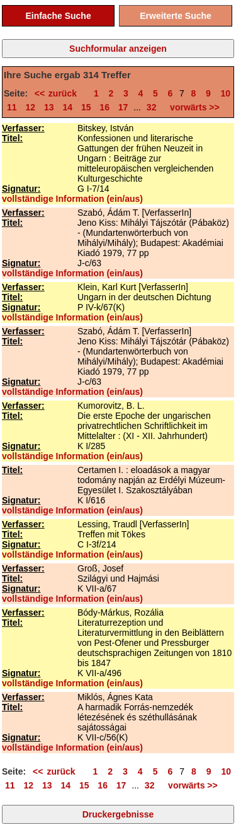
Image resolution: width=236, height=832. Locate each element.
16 (104, 107)
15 (86, 107)
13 (49, 107)
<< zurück (59, 93)
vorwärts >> (192, 107)
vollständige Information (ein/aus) (72, 199)
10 (226, 93)
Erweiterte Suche (175, 16)
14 (67, 107)
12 (30, 107)
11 (12, 107)
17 (123, 107)
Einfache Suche (58, 16)
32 (152, 107)
